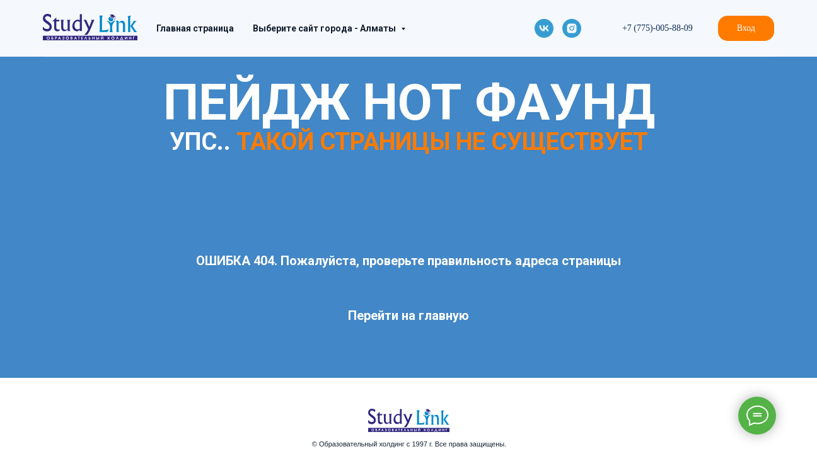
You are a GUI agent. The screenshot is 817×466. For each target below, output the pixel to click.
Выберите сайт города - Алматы (325, 28)
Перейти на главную (408, 315)
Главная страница (195, 28)
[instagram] (571, 28)
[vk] (544, 28)
